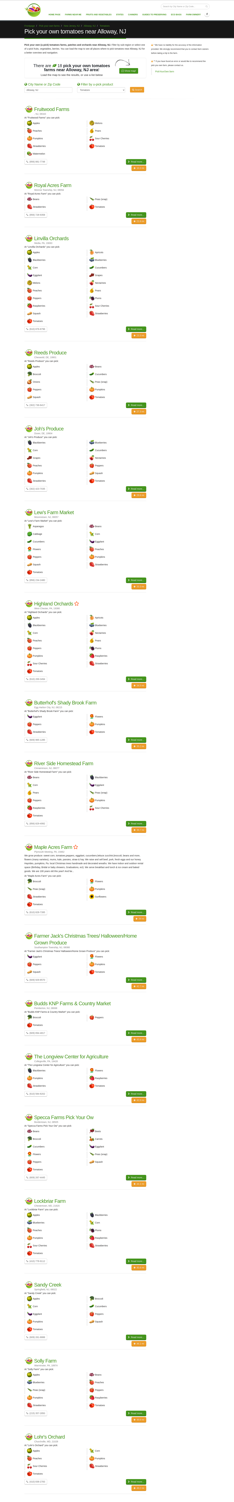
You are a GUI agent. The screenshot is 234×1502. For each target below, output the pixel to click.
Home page (54, 14)
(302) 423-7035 (35, 489)
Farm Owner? (193, 14)
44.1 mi (139, 1184)
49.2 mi (139, 1488)
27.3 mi (139, 411)
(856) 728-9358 (35, 215)
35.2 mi (139, 746)
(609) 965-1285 (35, 740)
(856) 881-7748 (35, 161)
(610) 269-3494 (35, 679)
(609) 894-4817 (35, 1033)
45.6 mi (139, 1267)
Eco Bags (176, 14)
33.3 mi (139, 586)
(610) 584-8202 (35, 1093)
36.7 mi (139, 830)
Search (137, 89)
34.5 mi (139, 685)
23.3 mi (139, 335)
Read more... (136, 161)
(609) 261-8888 (35, 1337)
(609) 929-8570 (35, 980)
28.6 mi (139, 495)
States (120, 14)
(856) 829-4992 (35, 823)
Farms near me (73, 14)
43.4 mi (139, 1039)
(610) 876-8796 (35, 329)
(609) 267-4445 (35, 1177)
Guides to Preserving (154, 14)
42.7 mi (139, 986)
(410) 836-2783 (35, 1481)
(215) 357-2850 (35, 1413)
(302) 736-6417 (35, 405)
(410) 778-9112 (35, 1261)
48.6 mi (139, 1419)
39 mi (140, 918)
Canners (133, 14)
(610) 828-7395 (35, 912)
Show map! (128, 71)
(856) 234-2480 (35, 580)
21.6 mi (139, 221)
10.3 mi (139, 168)
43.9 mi (139, 1100)
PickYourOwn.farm (164, 71)
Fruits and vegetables (98, 14)
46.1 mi (139, 1343)
